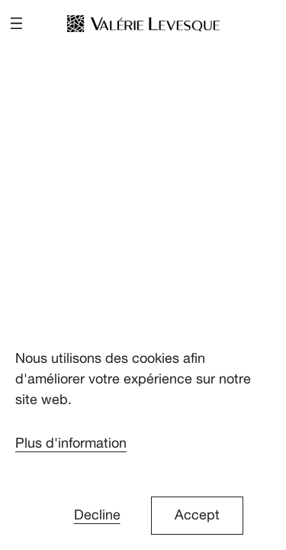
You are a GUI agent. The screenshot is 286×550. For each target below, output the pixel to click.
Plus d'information (71, 443)
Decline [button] (97, 515)
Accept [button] (197, 515)
